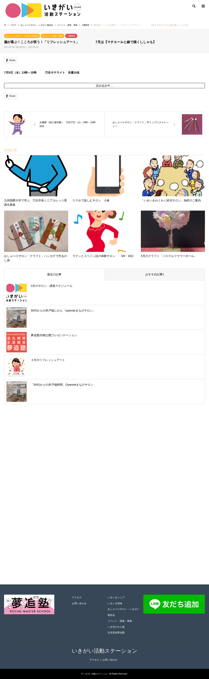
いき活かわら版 (116, 626)
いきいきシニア (116, 597)
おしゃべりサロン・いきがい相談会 (22, 36)
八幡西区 (71, 36)
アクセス (77, 597)
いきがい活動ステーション (104, 651)
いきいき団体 (115, 603)
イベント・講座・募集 (52, 36)
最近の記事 (54, 274)
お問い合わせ (79, 603)
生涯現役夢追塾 (116, 632)
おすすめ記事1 (154, 274)
